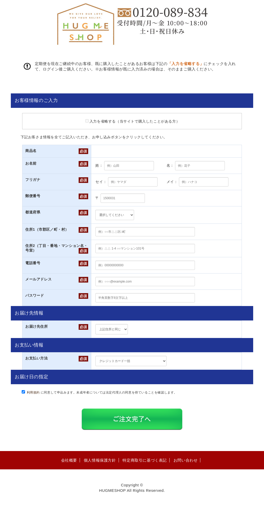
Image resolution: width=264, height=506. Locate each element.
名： (170, 165)
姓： (99, 165)
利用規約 (33, 392)
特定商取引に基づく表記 (144, 460)
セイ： (101, 182)
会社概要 (69, 460)
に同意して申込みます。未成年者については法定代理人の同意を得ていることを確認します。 (102, 392)
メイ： (172, 182)
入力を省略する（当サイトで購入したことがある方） (132, 121)
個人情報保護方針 (100, 460)
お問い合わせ (186, 460)
